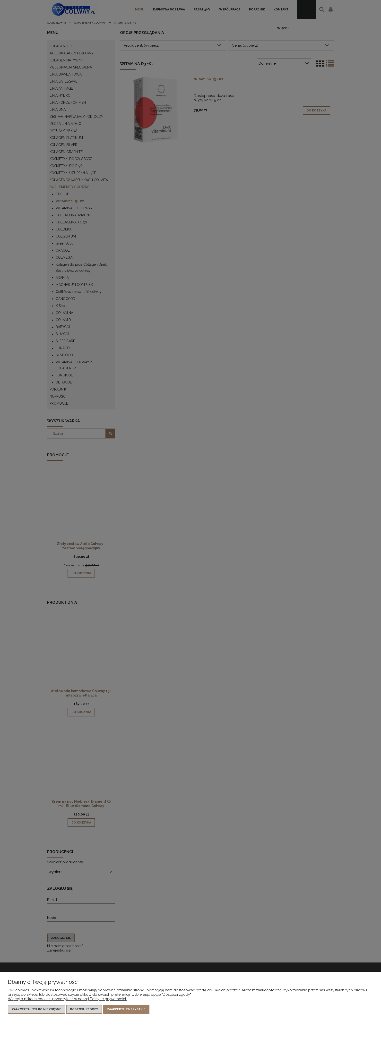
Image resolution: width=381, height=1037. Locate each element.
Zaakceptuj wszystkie (126, 1009)
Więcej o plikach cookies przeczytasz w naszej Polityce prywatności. (67, 999)
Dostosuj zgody (84, 1009)
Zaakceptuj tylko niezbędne (36, 1009)
